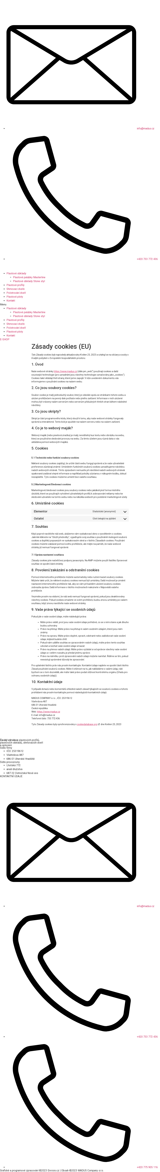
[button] (80, 305)
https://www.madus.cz (65, 371)
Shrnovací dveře (15, 288)
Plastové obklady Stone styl (29, 281)
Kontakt (10, 300)
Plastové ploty (14, 296)
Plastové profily (15, 285)
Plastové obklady (16, 273)
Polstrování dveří (16, 292)
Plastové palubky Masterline (29, 277)
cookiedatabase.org (87, 724)
